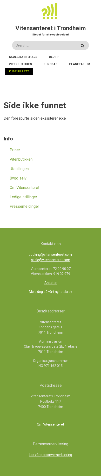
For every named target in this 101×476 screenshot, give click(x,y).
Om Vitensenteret (24, 187)
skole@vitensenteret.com (50, 260)
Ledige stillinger (23, 197)
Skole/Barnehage (23, 57)
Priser (15, 150)
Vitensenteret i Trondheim (50, 28)
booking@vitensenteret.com (50, 254)
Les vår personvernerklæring (50, 455)
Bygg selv (18, 178)
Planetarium (79, 64)
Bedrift (55, 57)
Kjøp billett (19, 71)
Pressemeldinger (24, 206)
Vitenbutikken (20, 64)
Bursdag (51, 64)
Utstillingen (19, 168)
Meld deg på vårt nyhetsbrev (50, 292)
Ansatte (50, 283)
